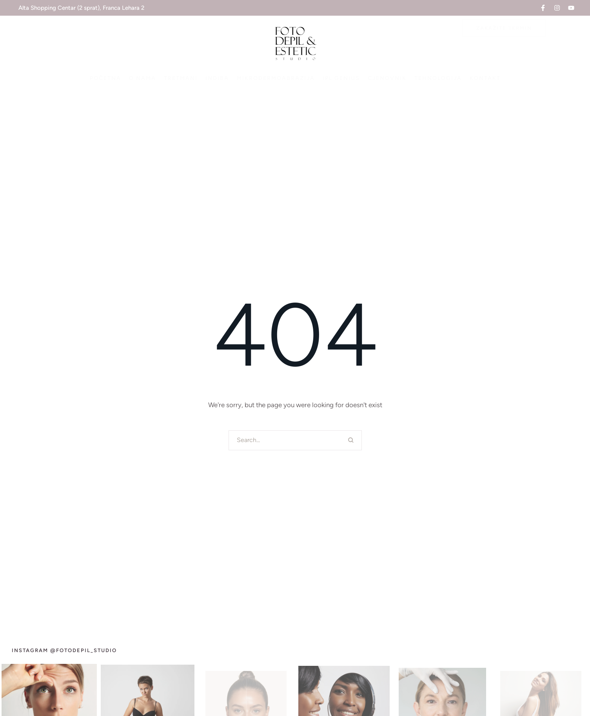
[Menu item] (105, 78)
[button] (543, 8)
